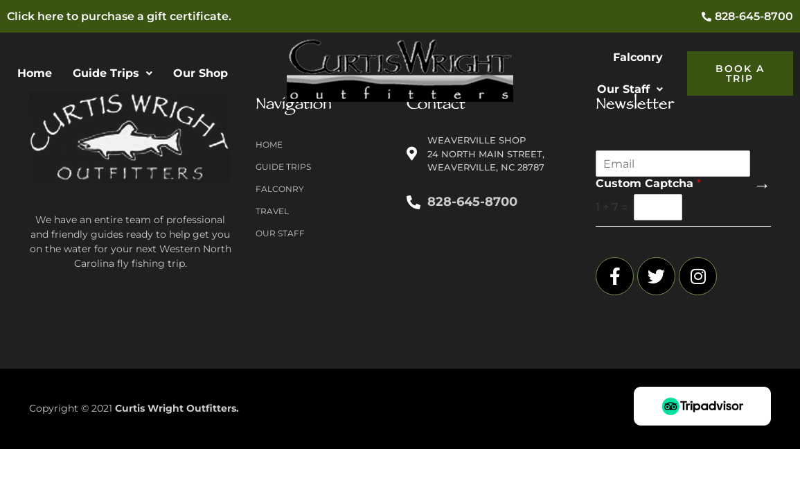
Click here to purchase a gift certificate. (119, 16)
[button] (112, 73)
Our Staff (630, 89)
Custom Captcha (648, 183)
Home (34, 73)
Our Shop (200, 73)
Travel (272, 211)
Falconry (638, 57)
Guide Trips (112, 73)
